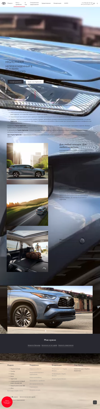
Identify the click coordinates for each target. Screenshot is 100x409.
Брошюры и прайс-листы (15, 390)
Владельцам (57, 3)
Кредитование (46, 3)
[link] (35, 82)
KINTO (66, 3)
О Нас (26, 3)
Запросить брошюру (34, 345)
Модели (10, 3)
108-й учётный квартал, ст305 (87, 4)
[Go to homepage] (4, 3)
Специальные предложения (34, 3)
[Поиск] (97, 3)
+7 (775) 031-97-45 (87, 3)
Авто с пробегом (19, 3)
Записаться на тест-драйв (49, 345)
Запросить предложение (65, 345)
